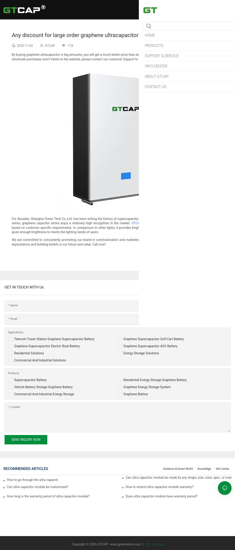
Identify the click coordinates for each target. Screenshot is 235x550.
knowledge (204, 468)
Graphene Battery (136, 394)
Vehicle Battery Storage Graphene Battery (43, 387)
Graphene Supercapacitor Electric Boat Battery (47, 346)
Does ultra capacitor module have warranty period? (162, 496)
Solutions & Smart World (178, 468)
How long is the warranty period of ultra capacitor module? (48, 496)
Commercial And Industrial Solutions (40, 360)
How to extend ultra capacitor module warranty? (159, 487)
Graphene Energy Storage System (147, 387)
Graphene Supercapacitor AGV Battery (150, 346)
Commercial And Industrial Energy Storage (44, 394)
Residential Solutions (29, 353)
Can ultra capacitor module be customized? (37, 487)
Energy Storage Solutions (141, 353)
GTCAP (137, 223)
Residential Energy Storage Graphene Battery (155, 380)
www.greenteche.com (125, 544)
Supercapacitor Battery (30, 380)
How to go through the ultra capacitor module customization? (32, 480)
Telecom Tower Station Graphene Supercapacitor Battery (54, 339)
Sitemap (155, 544)
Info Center (222, 468)
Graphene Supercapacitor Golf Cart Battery (154, 339)
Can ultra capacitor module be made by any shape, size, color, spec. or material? (179, 477)
